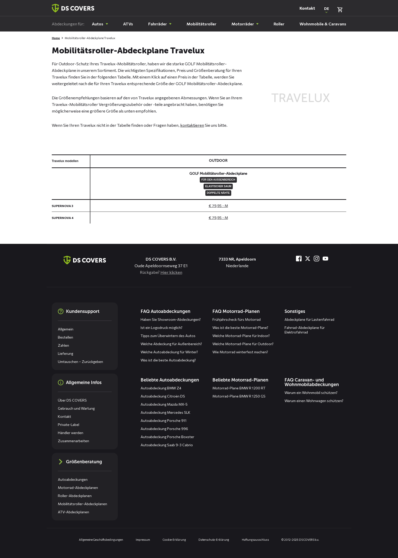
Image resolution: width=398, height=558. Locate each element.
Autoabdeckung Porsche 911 (164, 420)
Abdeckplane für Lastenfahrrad (309, 319)
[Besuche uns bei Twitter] (307, 258)
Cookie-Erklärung (174, 539)
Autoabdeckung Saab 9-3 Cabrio (167, 445)
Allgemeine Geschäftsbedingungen (101, 539)
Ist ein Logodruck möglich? (162, 327)
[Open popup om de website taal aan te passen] (326, 9)
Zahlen (63, 345)
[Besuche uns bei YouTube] (325, 258)
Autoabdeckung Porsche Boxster (167, 437)
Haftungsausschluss (255, 539)
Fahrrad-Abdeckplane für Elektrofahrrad (305, 329)
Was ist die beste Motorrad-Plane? (240, 327)
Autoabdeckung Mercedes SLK (165, 412)
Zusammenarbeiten (73, 441)
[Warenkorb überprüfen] (340, 9)
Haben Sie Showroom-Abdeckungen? (171, 319)
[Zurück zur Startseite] (73, 8)
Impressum (143, 539)
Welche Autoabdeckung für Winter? (169, 352)
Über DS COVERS (72, 400)
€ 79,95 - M (218, 205)
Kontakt (307, 8)
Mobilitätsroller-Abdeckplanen (82, 504)
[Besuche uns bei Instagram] (316, 258)
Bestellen (65, 337)
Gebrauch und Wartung (76, 408)
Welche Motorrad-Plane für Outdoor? (243, 344)
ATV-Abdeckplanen (73, 512)
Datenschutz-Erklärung (213, 539)
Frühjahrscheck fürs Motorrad (236, 319)
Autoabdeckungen (73, 479)
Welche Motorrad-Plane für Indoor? (241, 335)
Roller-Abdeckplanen (75, 495)
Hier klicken (171, 272)
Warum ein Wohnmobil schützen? (311, 392)
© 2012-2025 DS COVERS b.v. (300, 539)
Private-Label (68, 424)
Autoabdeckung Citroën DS (163, 396)
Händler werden (70, 433)
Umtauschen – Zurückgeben (80, 361)
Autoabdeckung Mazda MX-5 (164, 404)
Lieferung (65, 353)
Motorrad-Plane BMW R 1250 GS (239, 396)
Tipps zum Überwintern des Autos (168, 335)
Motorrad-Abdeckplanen (78, 487)
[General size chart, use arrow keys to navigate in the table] (199, 189)
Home (56, 38)
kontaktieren (192, 125)
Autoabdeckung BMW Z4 (161, 388)
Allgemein (65, 329)
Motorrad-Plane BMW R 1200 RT (239, 388)
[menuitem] (100, 23)
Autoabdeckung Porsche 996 (164, 428)
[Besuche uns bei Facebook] (299, 258)
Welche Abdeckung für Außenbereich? (171, 344)
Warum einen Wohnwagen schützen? (314, 400)
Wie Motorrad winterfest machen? (240, 352)
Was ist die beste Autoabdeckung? (168, 360)
